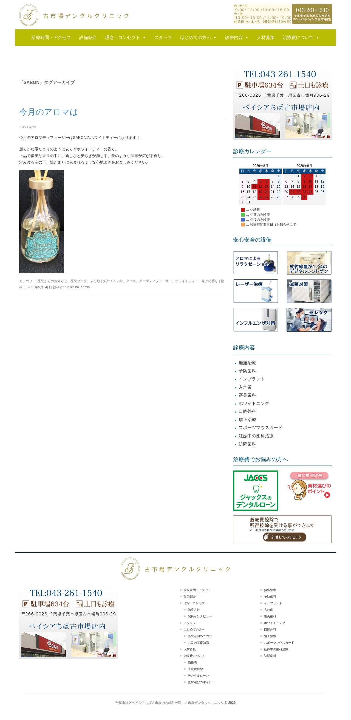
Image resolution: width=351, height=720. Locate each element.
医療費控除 (195, 669)
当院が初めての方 (200, 636)
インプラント (252, 379)
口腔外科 (247, 411)
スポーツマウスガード (260, 427)
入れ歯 (245, 387)
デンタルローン (198, 675)
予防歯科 (247, 371)
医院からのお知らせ (52, 281)
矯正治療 (247, 419)
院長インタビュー (200, 616)
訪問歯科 (247, 444)
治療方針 (194, 609)
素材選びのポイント (201, 682)
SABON (117, 281)
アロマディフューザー (155, 281)
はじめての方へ (198, 37)
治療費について (301, 37)
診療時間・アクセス (51, 37)
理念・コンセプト (125, 37)
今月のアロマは (48, 111)
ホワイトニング (254, 403)
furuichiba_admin (77, 287)
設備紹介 (88, 37)
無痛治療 (247, 362)
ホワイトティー (186, 281)
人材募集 (265, 37)
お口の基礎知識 (198, 642)
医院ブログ (78, 281)
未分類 (95, 281)
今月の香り (210, 281)
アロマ (131, 281)
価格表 (192, 662)
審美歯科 (247, 395)
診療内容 (237, 37)
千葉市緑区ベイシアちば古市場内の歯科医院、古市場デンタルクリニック (169, 703)
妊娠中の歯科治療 (256, 435)
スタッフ (163, 37)
